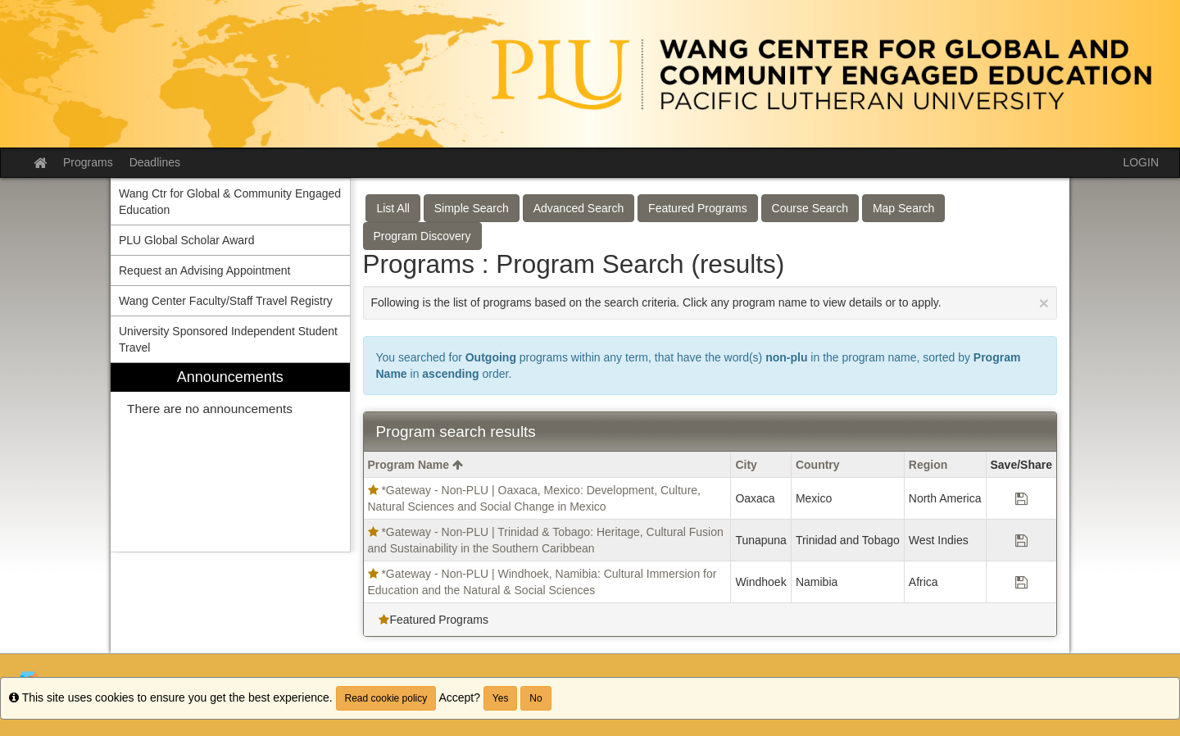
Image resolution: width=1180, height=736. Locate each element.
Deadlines (154, 162)
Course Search (810, 208)
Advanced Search (578, 208)
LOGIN (1141, 162)
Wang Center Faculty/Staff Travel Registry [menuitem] (226, 300)
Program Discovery (422, 236)
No (535, 698)
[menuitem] (230, 457)
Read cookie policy (386, 698)
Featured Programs (697, 208)
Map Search (903, 208)
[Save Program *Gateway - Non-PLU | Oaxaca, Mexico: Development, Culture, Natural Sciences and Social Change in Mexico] (1021, 498)
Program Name (415, 464)
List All (392, 208)
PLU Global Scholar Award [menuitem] (187, 240)
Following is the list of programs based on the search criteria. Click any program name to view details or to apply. (710, 302)
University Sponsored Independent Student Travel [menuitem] (228, 339)
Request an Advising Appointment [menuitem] (204, 270)
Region (928, 464)
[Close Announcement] (1044, 302)
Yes (500, 698)
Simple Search (471, 208)
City (745, 464)
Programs (88, 162)
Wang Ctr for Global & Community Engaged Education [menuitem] (230, 201)
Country (818, 464)
